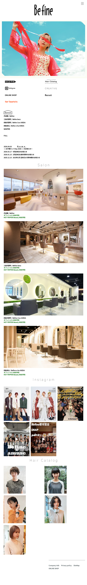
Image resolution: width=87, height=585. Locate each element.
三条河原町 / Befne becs (12, 119)
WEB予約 (7, 129)
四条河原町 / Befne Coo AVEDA (14, 122)
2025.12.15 (8, 157)
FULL (5, 136)
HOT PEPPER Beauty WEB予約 (14, 217)
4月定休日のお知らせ (20, 152)
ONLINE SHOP (54, 568)
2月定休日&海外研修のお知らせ (23, 154)
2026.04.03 (8, 146)
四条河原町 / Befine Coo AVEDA (15, 318)
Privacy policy (66, 565)
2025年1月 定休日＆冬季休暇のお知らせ (26, 157)
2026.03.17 (8, 152)
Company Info (54, 565)
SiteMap (77, 565)
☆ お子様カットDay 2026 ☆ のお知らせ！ (18, 149)
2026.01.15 (8, 154)
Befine (43, 10)
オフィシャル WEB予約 (11, 215)
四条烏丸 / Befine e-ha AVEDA (14, 370)
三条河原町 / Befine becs (12, 265)
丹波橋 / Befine (9, 116)
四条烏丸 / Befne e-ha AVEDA (14, 126)
